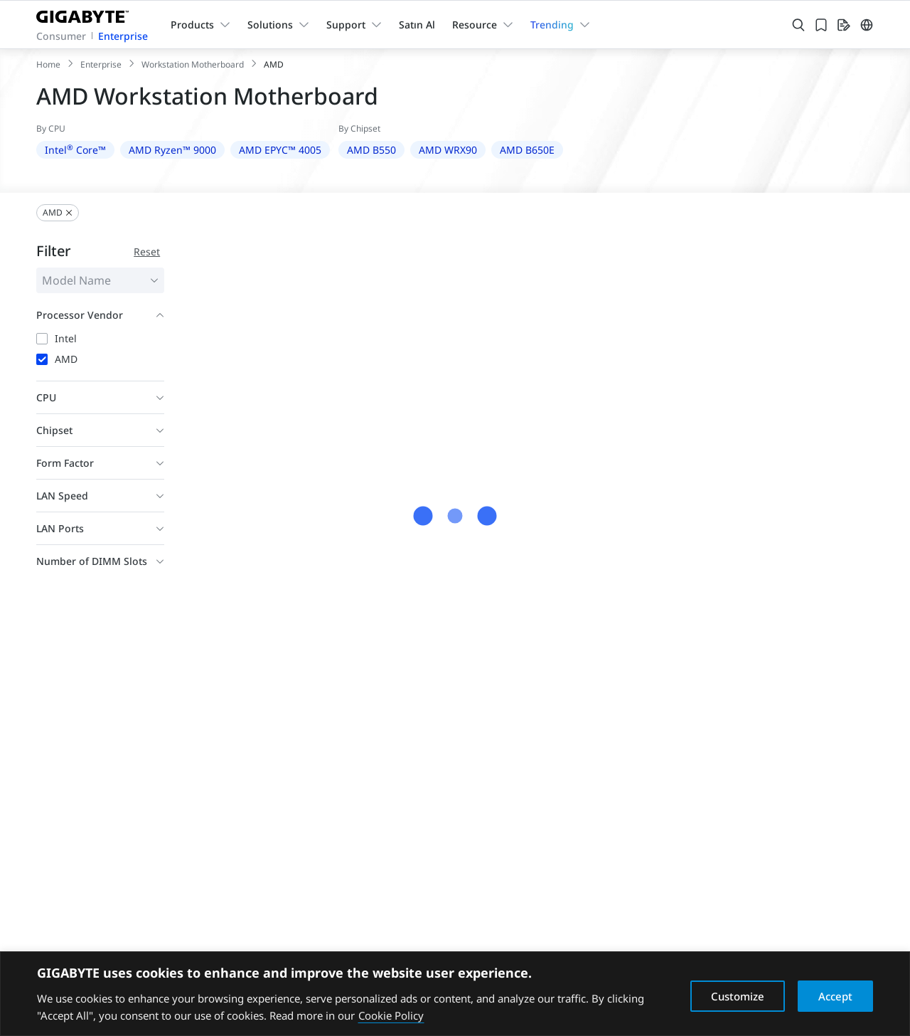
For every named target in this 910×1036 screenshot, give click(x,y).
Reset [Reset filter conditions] (147, 251)
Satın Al (417, 24)
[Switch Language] (867, 25)
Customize (737, 996)
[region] (455, 993)
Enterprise (123, 36)
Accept (835, 996)
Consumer (61, 36)
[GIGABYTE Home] (87, 14)
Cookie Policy (391, 1015)
